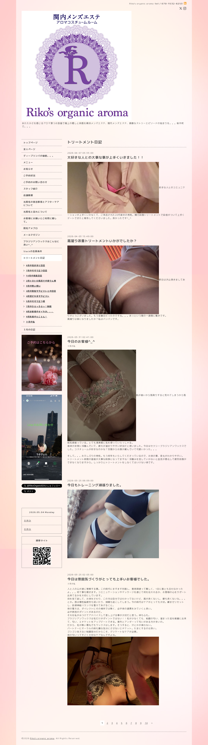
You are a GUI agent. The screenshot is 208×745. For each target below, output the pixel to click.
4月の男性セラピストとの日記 (41, 291)
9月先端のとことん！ (36, 316)
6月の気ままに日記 (35, 265)
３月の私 (71, 346)
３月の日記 (29, 329)
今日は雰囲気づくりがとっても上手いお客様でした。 (109, 579)
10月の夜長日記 (34, 275)
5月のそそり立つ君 (35, 301)
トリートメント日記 (34, 257)
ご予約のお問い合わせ (35, 182)
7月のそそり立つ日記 (36, 270)
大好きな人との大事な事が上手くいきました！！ (105, 157)
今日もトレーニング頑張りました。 (95, 485)
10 (146, 723)
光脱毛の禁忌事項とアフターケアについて (41, 203)
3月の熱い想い (33, 285)
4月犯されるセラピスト (37, 296)
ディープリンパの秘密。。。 (38, 155)
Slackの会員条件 (32, 251)
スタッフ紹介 (30, 188)
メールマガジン (31, 234)
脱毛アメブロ (30, 228)
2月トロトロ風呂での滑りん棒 (41, 280)
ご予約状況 (29, 175)
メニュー (28, 162)
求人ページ (29, 149)
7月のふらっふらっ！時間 (39, 306)
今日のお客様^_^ (81, 341)
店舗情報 (28, 195)
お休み (27, 520)
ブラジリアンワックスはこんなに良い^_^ (41, 243)
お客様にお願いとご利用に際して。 (40, 220)
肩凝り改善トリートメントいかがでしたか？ (102, 241)
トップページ (30, 142)
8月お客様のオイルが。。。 (40, 311)
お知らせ (28, 169)
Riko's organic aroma (42, 738)
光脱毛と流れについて (35, 211)
